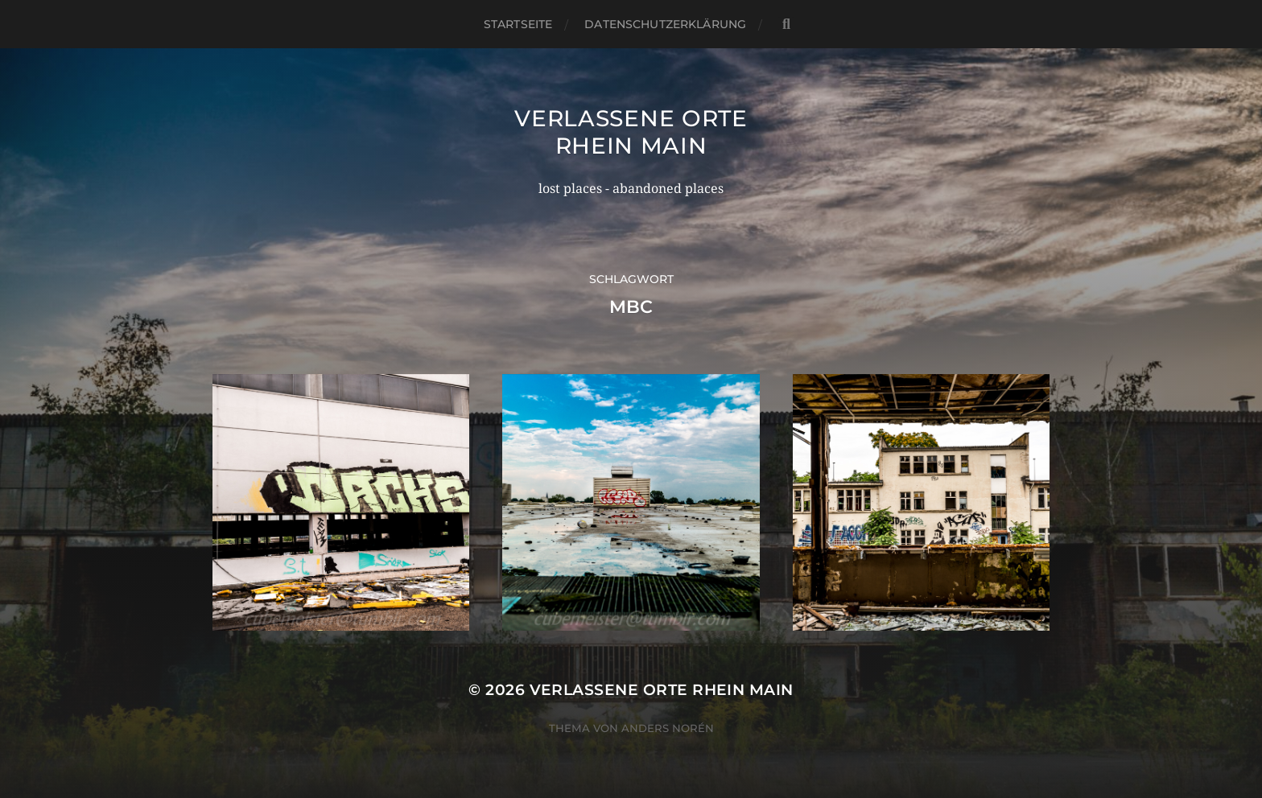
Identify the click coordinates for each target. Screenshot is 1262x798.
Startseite (518, 24)
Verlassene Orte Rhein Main (631, 132)
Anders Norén (667, 728)
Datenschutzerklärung (665, 24)
